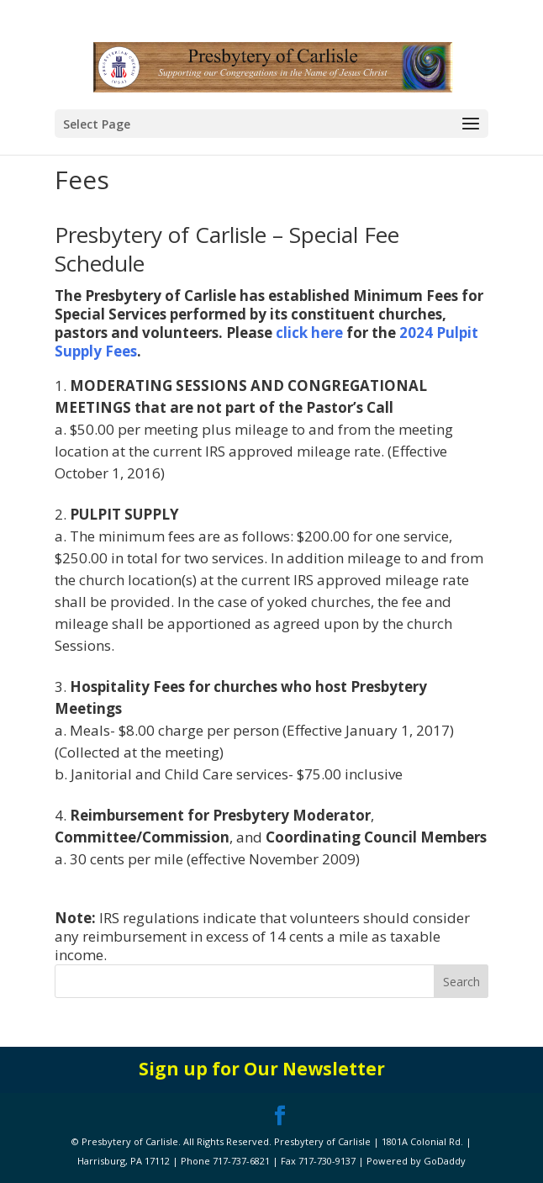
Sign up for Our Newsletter (262, 1068)
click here (309, 332)
